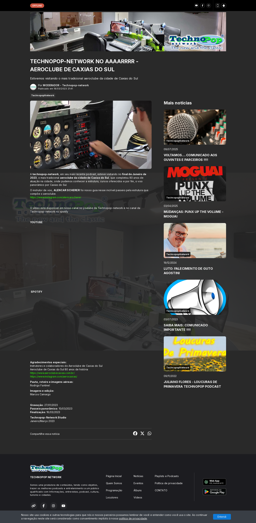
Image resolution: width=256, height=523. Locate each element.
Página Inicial (114, 476)
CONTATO (161, 490)
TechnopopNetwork (42, 95)
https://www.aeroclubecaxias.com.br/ (52, 372)
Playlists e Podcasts (167, 476)
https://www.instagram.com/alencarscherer (55, 197)
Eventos (138, 483)
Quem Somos (114, 483)
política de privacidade (133, 518)
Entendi (222, 516)
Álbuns (138, 490)
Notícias (138, 476)
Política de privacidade (169, 483)
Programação (114, 490)
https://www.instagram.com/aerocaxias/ (53, 376)
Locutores (112, 497)
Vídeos (138, 497)
